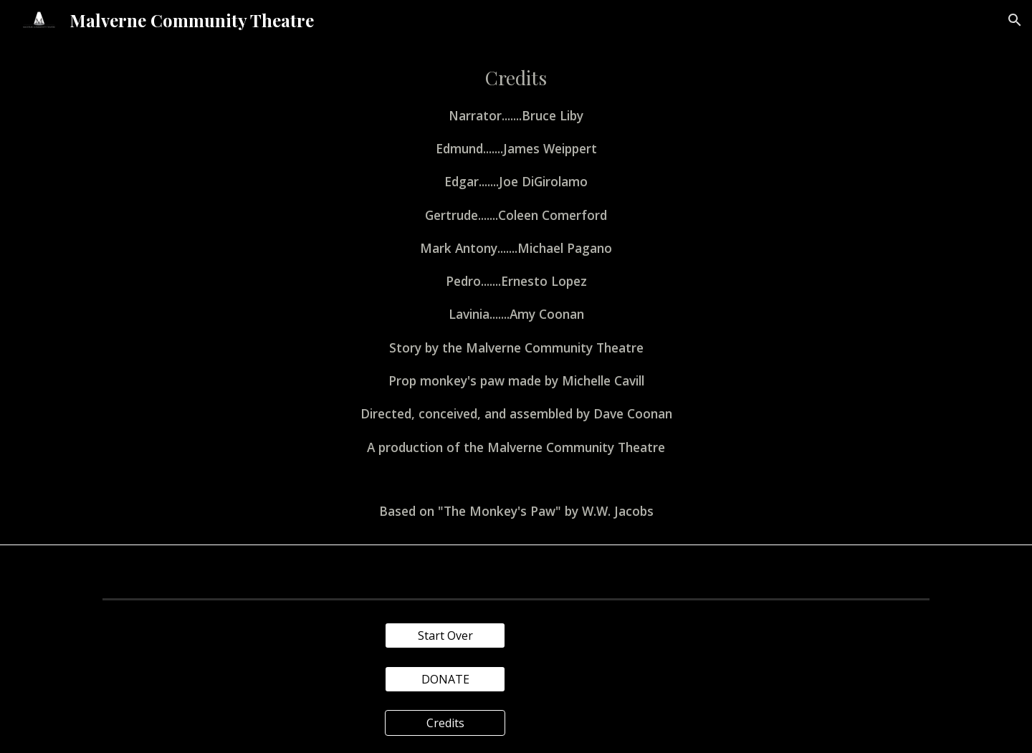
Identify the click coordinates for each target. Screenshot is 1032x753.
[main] (516, 292)
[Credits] (445, 723)
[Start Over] (445, 635)
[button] (1015, 20)
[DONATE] (445, 679)
